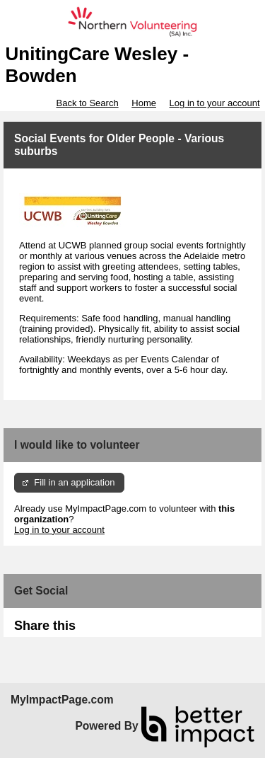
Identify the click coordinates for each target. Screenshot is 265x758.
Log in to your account (215, 103)
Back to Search (87, 103)
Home (143, 103)
